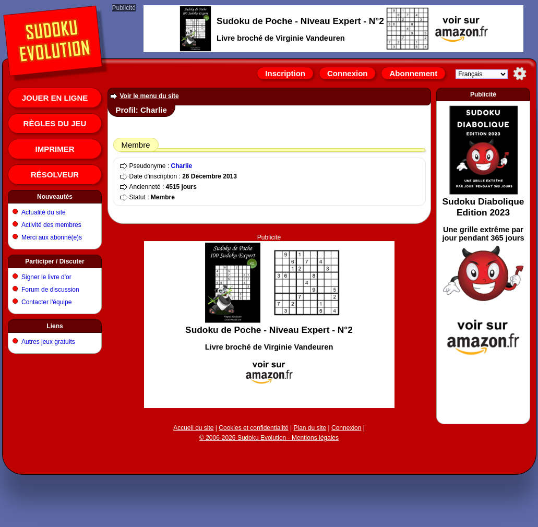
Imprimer (55, 149)
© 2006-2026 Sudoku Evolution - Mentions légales (269, 437)
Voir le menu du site (149, 96)
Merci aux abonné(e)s (51, 237)
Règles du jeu (55, 123)
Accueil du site (193, 428)
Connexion (347, 73)
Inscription (285, 73)
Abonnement (413, 73)
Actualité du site (43, 212)
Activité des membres (51, 225)
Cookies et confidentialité (253, 428)
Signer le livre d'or (46, 277)
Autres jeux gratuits (48, 341)
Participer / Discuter (54, 261)
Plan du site (310, 428)
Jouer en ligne (55, 97)
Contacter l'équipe (46, 302)
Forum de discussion (50, 289)
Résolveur (55, 174)
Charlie (182, 166)
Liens (54, 326)
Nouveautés (55, 196)
